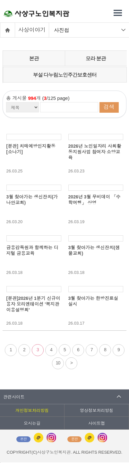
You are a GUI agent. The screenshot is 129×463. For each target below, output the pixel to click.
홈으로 (7, 30)
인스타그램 (51, 437)
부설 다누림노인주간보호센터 (65, 74)
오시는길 (32, 423)
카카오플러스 (38, 437)
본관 (34, 58)
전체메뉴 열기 (118, 13)
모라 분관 (96, 58)
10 (58, 362)
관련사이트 (14, 397)
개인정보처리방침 (32, 410)
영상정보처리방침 (96, 410)
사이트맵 (96, 423)
